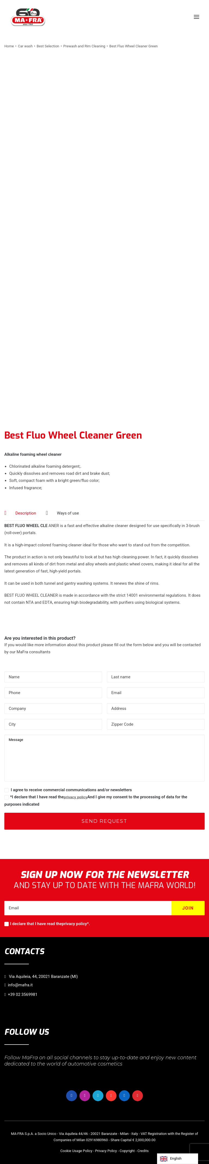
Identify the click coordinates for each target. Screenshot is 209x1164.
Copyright (127, 1151)
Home (9, 46)
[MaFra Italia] (28, 16)
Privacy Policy (106, 1151)
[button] (196, 17)
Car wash (25, 46)
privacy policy (75, 797)
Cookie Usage (71, 1151)
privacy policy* (75, 923)
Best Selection (48, 46)
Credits (143, 1151)
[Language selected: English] (177, 1158)
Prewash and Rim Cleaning (84, 46)
